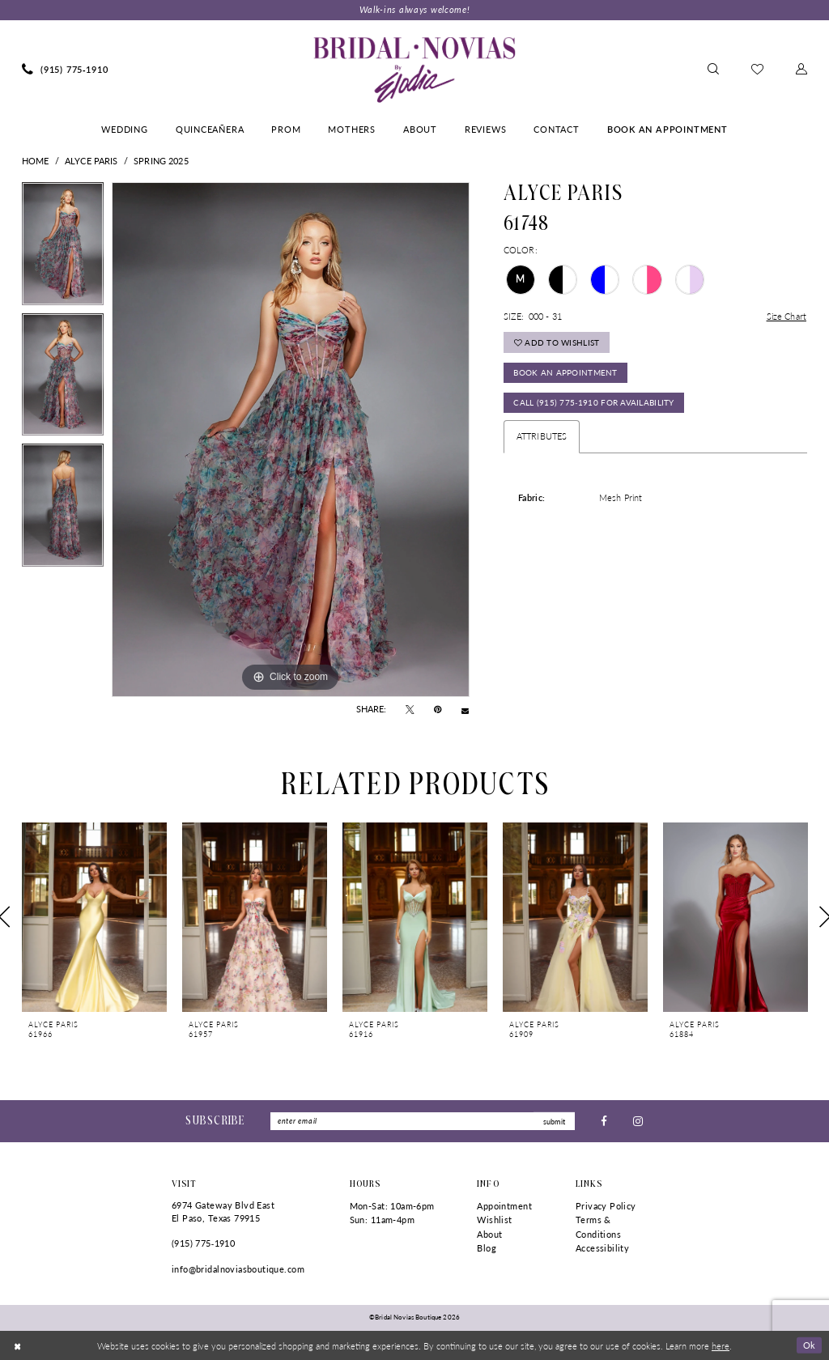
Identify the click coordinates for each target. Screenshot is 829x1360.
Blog (486, 1249)
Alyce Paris (91, 161)
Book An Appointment (565, 373)
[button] (801, 69)
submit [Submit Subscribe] (554, 1121)
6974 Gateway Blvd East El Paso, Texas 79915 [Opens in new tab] (223, 1211)
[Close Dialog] (17, 1345)
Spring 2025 (161, 161)
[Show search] (713, 69)
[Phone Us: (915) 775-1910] (65, 69)
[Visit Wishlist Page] (757, 69)
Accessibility (602, 1249)
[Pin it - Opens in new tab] (437, 710)
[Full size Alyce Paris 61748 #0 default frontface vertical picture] (291, 439)
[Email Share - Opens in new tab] (465, 709)
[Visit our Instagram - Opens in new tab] (638, 1121)
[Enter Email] (422, 1121)
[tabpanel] (63, 247)
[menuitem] (65, 69)
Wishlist (494, 1219)
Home (35, 161)
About (489, 1234)
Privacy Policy (606, 1206)
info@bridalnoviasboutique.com (238, 1269)
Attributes (542, 437)
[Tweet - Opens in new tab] (410, 710)
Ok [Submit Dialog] (809, 1344)
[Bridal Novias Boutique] (414, 69)
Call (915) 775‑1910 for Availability (593, 403)
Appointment (504, 1206)
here (720, 1345)
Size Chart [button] (786, 316)
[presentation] (94, 916)
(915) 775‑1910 (203, 1243)
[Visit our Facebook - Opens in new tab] (604, 1121)
